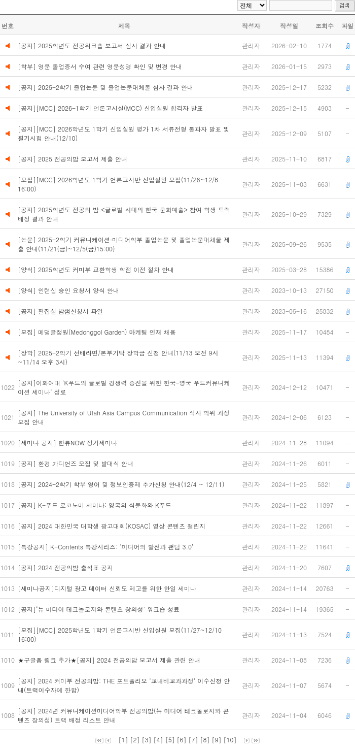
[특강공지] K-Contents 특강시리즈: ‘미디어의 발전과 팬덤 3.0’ (107, 546)
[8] (205, 739)
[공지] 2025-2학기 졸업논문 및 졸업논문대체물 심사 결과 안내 (105, 87)
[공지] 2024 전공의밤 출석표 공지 (66, 567)
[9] (217, 739)
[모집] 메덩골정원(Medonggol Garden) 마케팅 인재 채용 (97, 331)
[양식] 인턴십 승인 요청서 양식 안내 (68, 290)
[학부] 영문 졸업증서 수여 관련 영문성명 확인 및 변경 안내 (100, 66)
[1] (123, 739)
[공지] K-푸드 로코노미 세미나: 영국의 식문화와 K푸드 (96, 505)
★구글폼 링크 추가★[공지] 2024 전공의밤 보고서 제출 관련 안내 (110, 659)
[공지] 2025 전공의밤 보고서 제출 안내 (72, 158)
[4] (158, 739)
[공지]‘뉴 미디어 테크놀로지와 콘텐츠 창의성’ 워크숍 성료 (100, 609)
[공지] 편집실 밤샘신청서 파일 (60, 311)
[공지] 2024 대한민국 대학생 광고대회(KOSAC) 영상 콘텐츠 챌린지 (112, 525)
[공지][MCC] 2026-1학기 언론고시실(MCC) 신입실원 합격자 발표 (110, 108)
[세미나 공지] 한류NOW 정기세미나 (69, 442)
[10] (230, 739)
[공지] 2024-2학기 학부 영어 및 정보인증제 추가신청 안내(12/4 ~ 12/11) (122, 484)
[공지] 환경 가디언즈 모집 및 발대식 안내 (76, 463)
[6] (182, 739)
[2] (134, 739)
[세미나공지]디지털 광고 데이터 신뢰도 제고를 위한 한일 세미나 (109, 588)
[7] (193, 739)
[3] (146, 739)
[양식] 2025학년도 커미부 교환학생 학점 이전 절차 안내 (96, 269)
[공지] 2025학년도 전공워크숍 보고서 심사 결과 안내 (92, 45)
